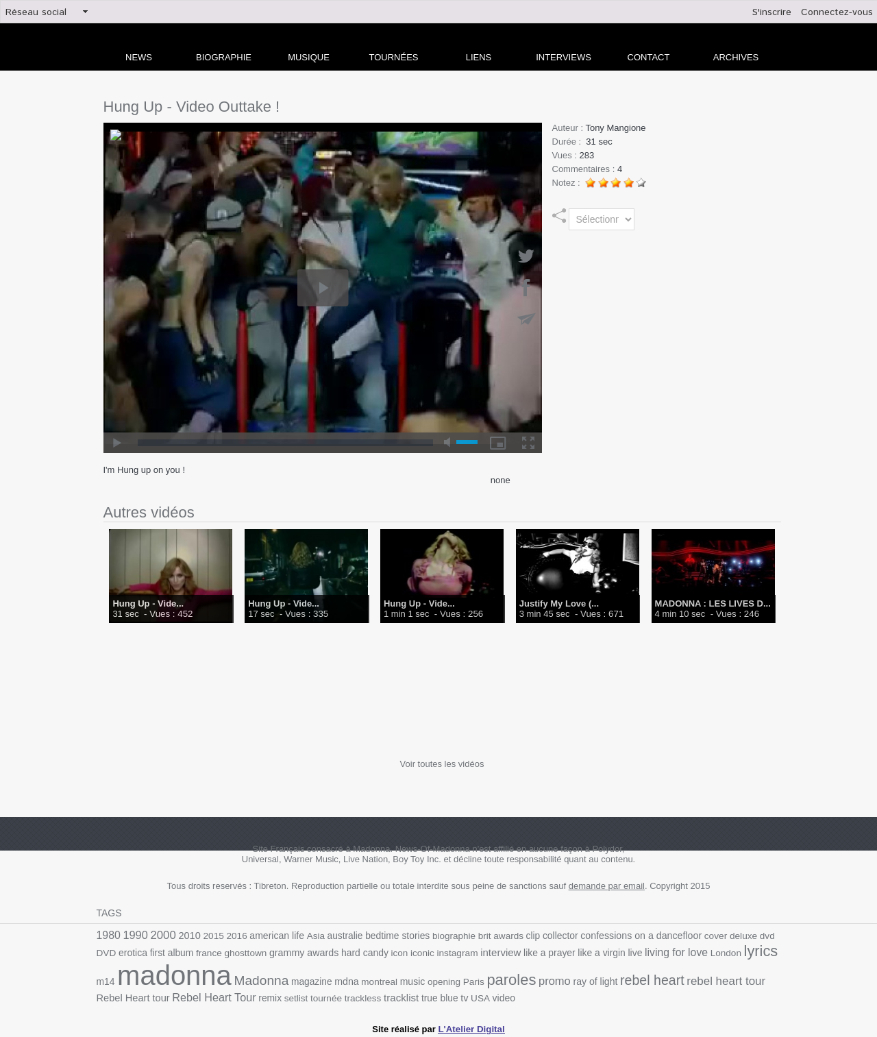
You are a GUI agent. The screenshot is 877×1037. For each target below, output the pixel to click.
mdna (320, 979)
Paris (444, 980)
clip (523, 936)
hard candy (337, 952)
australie (339, 936)
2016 (233, 936)
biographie (446, 936)
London (689, 952)
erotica (111, 952)
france (184, 952)
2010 (188, 935)
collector (549, 936)
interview (469, 951)
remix (237, 995)
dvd (751, 936)
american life (272, 936)
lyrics (723, 950)
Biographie (223, 57)
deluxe (728, 936)
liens (479, 57)
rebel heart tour (690, 979)
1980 (108, 935)
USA (443, 995)
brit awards (491, 936)
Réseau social (35, 12)
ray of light (562, 980)
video (466, 995)
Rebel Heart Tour (183, 995)
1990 (135, 935)
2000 (161, 935)
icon (370, 952)
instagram (427, 952)
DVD (770, 936)
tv (427, 995)
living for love (641, 951)
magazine (286, 980)
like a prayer (517, 952)
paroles (481, 978)
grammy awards (277, 951)
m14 (752, 952)
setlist (263, 995)
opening (415, 980)
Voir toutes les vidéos (442, 764)
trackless (328, 995)
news (138, 57)
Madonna (237, 978)
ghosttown (219, 952)
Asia (311, 936)
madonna (152, 973)
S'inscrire (771, 12)
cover (701, 936)
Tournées (394, 57)
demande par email (607, 886)
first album (148, 952)
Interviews (563, 57)
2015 (211, 936)
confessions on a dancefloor (628, 935)
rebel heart (618, 978)
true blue (403, 995)
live (601, 952)
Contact (649, 57)
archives (735, 57)
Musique (309, 57)
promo (523, 979)
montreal (351, 980)
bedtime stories (390, 936)
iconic (393, 952)
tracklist (366, 995)
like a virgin (568, 952)
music (384, 980)
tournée (292, 995)
